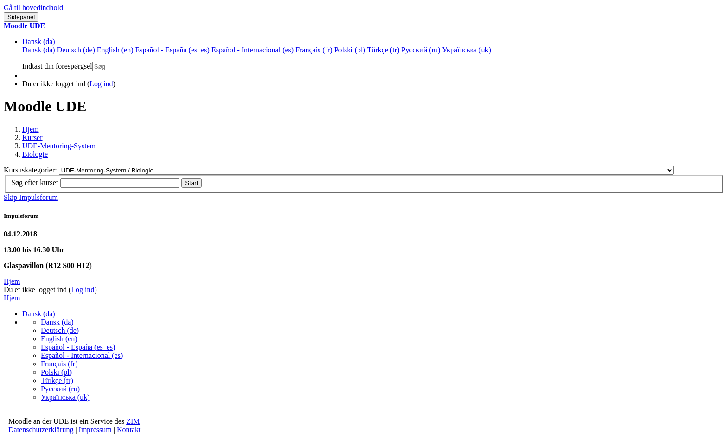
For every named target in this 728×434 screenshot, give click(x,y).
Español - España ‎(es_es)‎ (78, 347)
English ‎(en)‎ (59, 339)
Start (191, 182)
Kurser (32, 137)
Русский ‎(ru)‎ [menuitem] (420, 50)
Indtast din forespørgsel (57, 66)
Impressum (95, 430)
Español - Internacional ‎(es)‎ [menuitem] (252, 50)
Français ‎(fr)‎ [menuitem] (313, 50)
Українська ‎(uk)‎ (65, 397)
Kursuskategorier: (31, 170)
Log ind (101, 84)
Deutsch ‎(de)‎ (60, 330)
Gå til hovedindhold (33, 8)
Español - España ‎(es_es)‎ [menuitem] (172, 50)
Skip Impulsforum (31, 197)
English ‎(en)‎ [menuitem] (115, 50)
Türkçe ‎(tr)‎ (57, 380)
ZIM (133, 421)
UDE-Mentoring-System (59, 146)
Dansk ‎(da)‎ (38, 41)
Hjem (30, 129)
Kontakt (129, 430)
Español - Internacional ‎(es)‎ (82, 355)
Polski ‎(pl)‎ (56, 372)
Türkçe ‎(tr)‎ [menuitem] (383, 50)
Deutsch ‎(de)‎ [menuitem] (76, 50)
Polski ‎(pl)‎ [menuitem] (349, 50)
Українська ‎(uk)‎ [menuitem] (466, 50)
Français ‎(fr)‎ (59, 364)
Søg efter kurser (34, 182)
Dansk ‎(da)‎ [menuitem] (38, 50)
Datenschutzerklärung (40, 430)
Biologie (35, 154)
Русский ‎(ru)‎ (60, 389)
